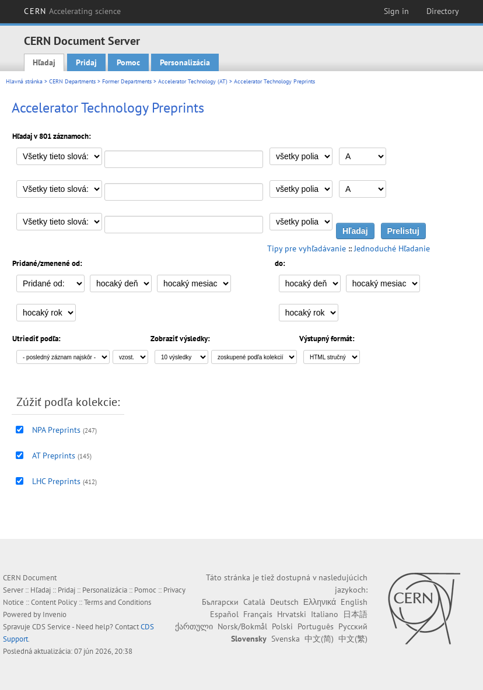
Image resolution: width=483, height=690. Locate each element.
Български (220, 602)
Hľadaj (44, 62)
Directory (442, 11)
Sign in (396, 11)
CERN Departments (72, 81)
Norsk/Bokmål (242, 626)
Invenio (54, 614)
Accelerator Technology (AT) (193, 81)
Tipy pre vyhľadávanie (306, 248)
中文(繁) (353, 638)
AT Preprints (53, 455)
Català (254, 602)
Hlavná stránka (24, 81)
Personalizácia (185, 62)
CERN (72, 11)
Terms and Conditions (117, 602)
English (354, 602)
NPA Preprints (56, 430)
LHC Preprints (56, 481)
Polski (282, 626)
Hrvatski (291, 614)
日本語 (355, 614)
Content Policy (54, 602)
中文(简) (319, 638)
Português (316, 626)
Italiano (324, 614)
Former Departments (127, 81)
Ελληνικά (319, 602)
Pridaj (86, 62)
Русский (353, 626)
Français (257, 614)
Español (224, 614)
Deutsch (284, 602)
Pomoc (128, 62)
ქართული (194, 626)
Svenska (285, 638)
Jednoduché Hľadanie (392, 248)
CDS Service (51, 627)
